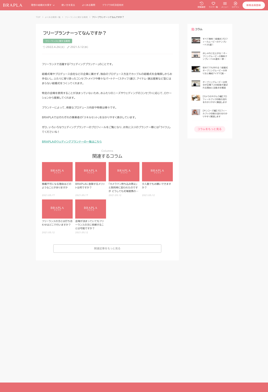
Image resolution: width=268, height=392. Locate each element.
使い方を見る (68, 5)
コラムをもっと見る (210, 129)
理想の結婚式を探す (43, 5)
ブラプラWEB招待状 (113, 5)
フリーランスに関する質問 (78, 17)
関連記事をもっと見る (107, 248)
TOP (38, 17)
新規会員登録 (253, 5)
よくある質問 (89, 5)
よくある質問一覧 (53, 17)
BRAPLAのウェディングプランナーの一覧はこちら (72, 142)
